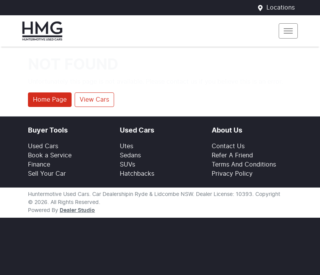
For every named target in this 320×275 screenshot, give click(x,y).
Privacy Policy (232, 174)
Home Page (50, 100)
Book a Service (50, 155)
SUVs (127, 165)
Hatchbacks (137, 174)
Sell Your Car (47, 174)
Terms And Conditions (244, 165)
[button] (288, 31)
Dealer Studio (77, 210)
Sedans (130, 155)
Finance (39, 165)
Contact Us (228, 146)
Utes (126, 146)
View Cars (94, 100)
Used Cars (43, 146)
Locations (280, 8)
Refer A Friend (232, 155)
